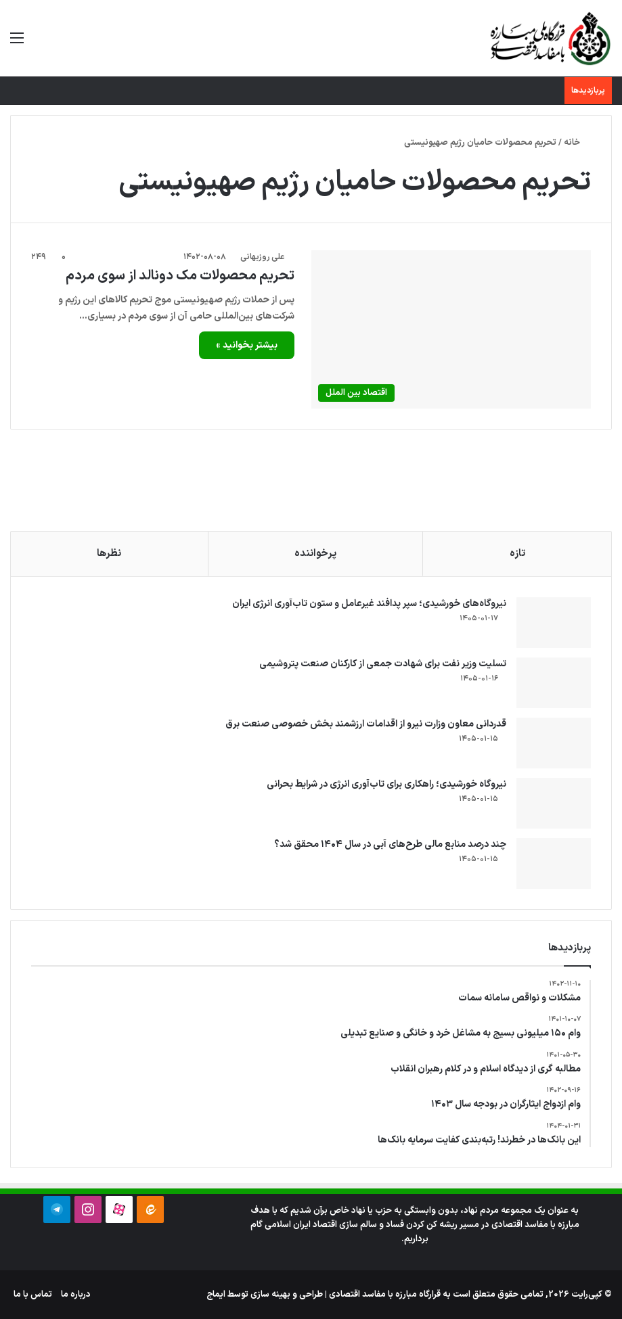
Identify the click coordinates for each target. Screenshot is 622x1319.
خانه (577, 142)
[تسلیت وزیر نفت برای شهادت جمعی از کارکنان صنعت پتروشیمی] (553, 682)
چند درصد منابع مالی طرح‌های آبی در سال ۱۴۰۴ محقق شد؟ (390, 844)
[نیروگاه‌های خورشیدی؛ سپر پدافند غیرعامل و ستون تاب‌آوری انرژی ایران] (553, 622)
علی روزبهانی (262, 257)
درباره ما (76, 1294)
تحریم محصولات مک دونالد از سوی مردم (180, 276)
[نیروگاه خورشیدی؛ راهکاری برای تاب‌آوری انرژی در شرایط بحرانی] (553, 803)
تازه (517, 553)
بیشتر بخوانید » (246, 345)
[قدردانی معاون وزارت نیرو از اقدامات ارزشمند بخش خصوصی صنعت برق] (553, 743)
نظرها (109, 553)
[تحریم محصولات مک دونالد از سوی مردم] (451, 329)
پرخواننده (315, 553)
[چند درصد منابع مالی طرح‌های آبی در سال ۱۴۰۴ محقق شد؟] (553, 863)
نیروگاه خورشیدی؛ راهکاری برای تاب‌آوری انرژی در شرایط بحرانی (386, 784)
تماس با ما (33, 1294)
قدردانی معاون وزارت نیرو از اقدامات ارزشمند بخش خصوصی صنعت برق (365, 724)
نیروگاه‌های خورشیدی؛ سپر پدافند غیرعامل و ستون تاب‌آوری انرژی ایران (369, 604)
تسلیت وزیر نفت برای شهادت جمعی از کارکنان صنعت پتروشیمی (382, 664)
